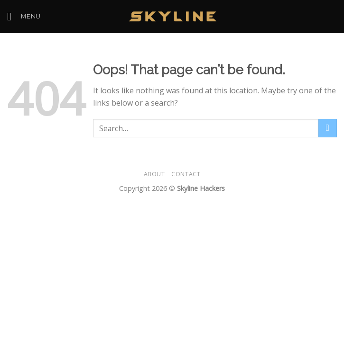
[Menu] (24, 16)
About (154, 174)
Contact (185, 174)
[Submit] (327, 128)
